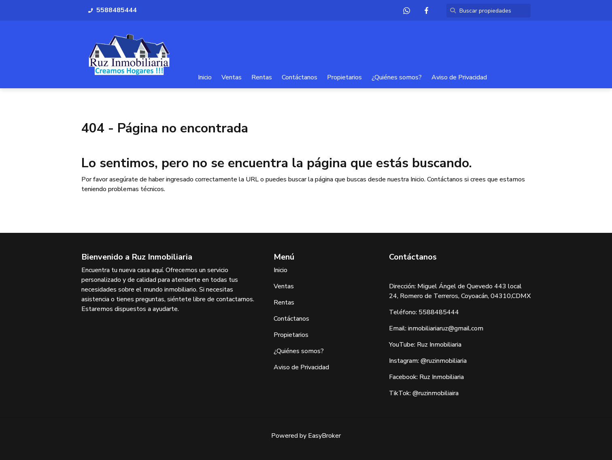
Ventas (231, 77)
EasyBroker (324, 435)
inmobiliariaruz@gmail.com (445, 328)
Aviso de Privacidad (459, 77)
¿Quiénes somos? (397, 77)
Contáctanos (299, 77)
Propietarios (344, 77)
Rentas (261, 77)
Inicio (205, 77)
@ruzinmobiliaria (444, 360)
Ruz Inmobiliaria (439, 344)
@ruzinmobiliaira (435, 393)
